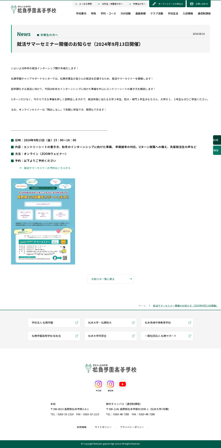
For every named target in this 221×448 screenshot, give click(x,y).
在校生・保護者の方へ (110, 4)
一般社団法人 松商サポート (160, 336)
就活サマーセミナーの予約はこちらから (47, 168)
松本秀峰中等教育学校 (158, 322)
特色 (93, 13)
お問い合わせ (202, 3)
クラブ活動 (156, 13)
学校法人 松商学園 (42, 322)
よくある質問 (83, 4)
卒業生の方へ (137, 4)
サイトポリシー (103, 427)
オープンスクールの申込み (170, 3)
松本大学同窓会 (97, 336)
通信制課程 (204, 13)
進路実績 (140, 13)
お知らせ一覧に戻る (111, 279)
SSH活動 (126, 13)
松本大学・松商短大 (100, 322)
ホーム (142, 305)
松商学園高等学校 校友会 (46, 336)
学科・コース (108, 13)
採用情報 (82, 427)
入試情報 (188, 13)
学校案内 (81, 13)
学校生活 (173, 13)
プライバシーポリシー (132, 427)
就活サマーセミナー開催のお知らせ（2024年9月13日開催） (185, 305)
